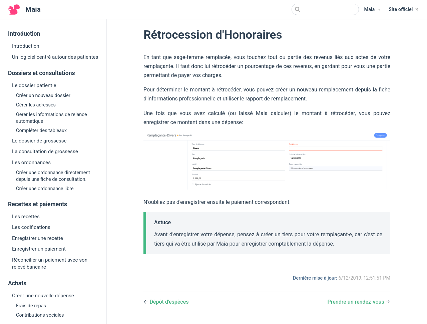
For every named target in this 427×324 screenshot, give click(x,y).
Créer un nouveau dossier (43, 95)
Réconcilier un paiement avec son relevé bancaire (49, 263)
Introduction (25, 46)
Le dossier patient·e (34, 85)
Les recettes (26, 217)
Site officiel (404, 9)
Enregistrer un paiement (39, 249)
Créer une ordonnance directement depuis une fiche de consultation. (53, 176)
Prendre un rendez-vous (355, 302)
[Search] (325, 9)
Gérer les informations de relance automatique (51, 118)
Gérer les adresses (36, 105)
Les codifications (31, 227)
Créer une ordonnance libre (45, 189)
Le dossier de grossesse (39, 141)
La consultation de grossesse (45, 151)
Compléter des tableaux (41, 130)
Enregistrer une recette (37, 238)
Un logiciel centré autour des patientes (55, 57)
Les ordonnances (31, 162)
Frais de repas (31, 306)
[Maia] (372, 9)
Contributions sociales (40, 315)
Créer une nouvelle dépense (43, 296)
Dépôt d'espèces (168, 302)
